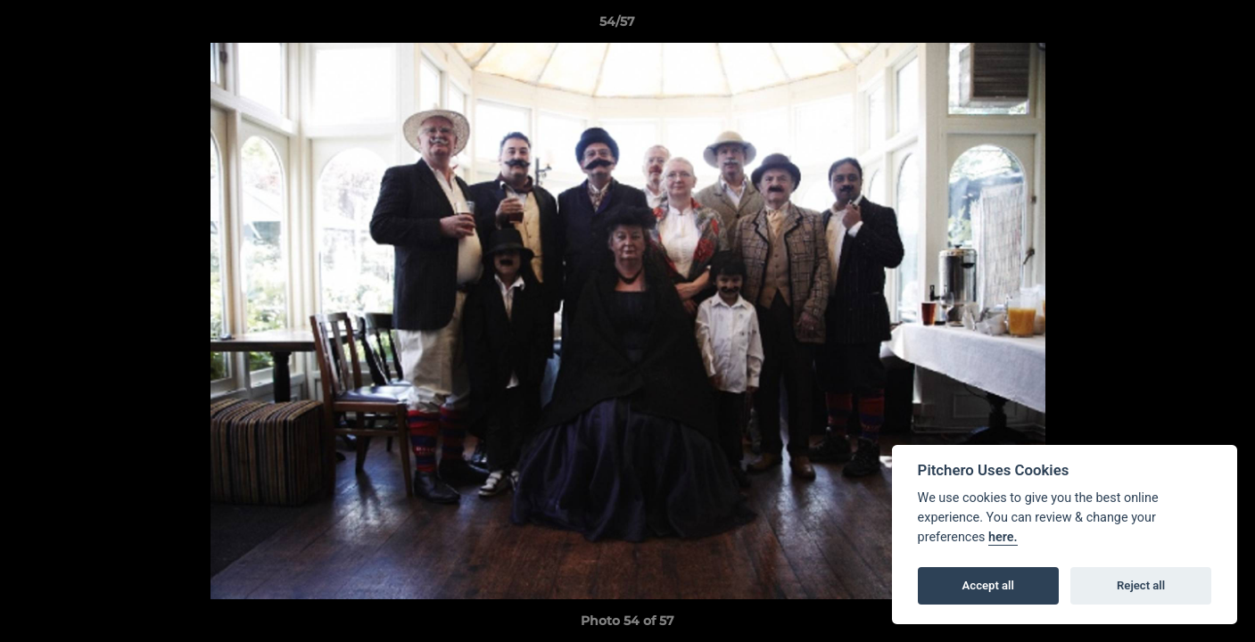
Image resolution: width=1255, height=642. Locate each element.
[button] (1180, 26)
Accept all (988, 585)
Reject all (1141, 585)
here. (1003, 537)
